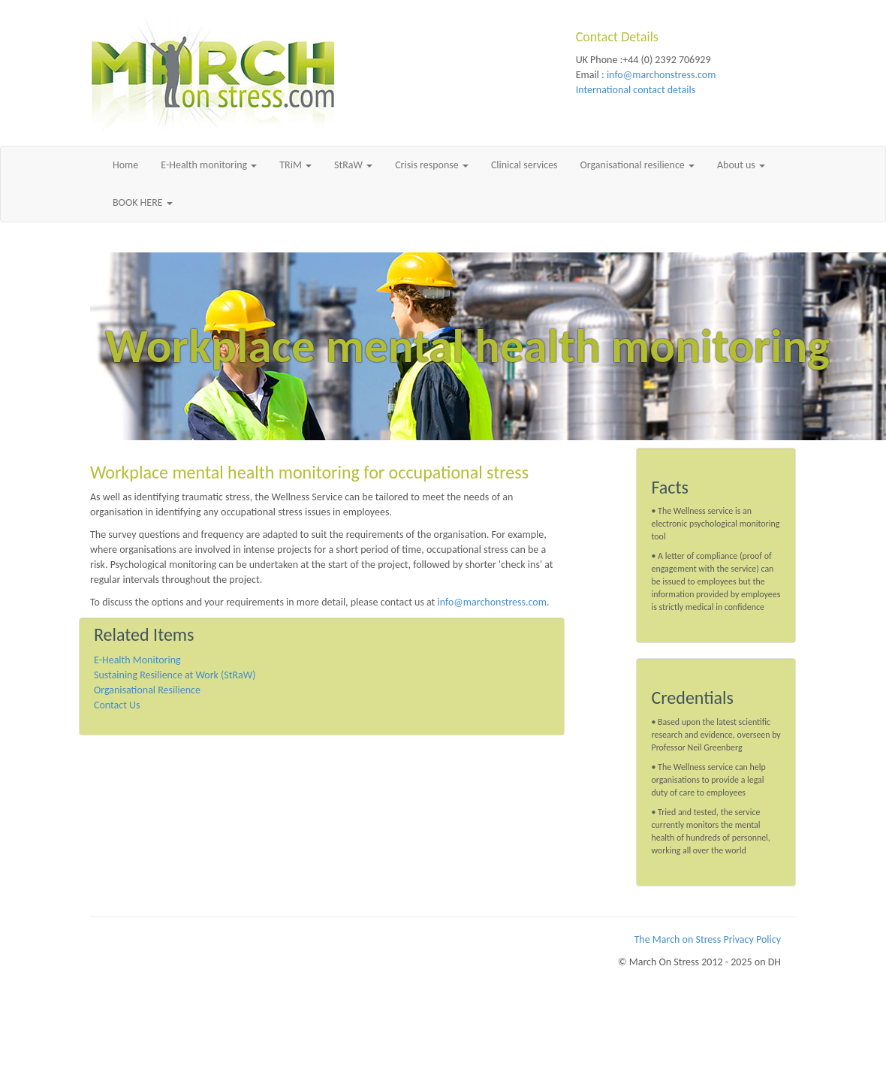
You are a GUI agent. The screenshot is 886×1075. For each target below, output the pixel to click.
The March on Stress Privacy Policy (708, 939)
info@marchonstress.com (661, 74)
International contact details (635, 89)
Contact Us (117, 705)
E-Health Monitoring (137, 660)
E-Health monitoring (209, 165)
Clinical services (524, 165)
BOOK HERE (143, 202)
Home (125, 165)
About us (741, 165)
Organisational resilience (637, 165)
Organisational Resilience (147, 690)
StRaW (353, 165)
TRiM (295, 165)
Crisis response (432, 165)
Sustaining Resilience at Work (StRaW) (175, 675)
